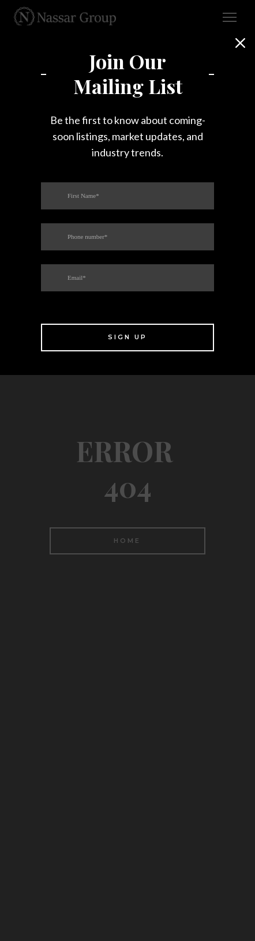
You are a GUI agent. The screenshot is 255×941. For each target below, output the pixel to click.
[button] (240, 43)
